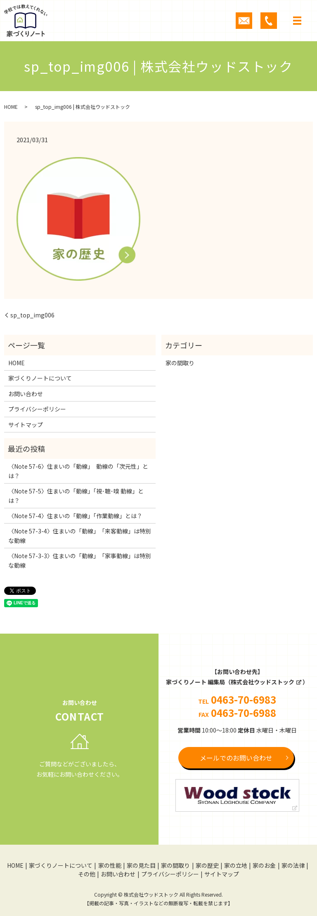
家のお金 (264, 865)
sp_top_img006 (32, 315)
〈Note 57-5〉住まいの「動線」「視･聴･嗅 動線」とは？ (76, 495)
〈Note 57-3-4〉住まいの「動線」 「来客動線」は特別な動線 (79, 535)
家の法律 (293, 865)
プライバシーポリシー (37, 409)
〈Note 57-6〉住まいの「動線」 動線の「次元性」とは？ (78, 470)
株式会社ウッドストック (262, 682)
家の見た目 (141, 865)
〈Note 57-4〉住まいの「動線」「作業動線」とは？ (75, 516)
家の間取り (180, 363)
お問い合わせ (25, 394)
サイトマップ (25, 424)
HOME (11, 106)
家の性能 (109, 865)
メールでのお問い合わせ (236, 758)
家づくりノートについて (40, 378)
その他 (86, 874)
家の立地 (235, 865)
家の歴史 (207, 865)
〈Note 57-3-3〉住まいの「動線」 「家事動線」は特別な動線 (79, 560)
